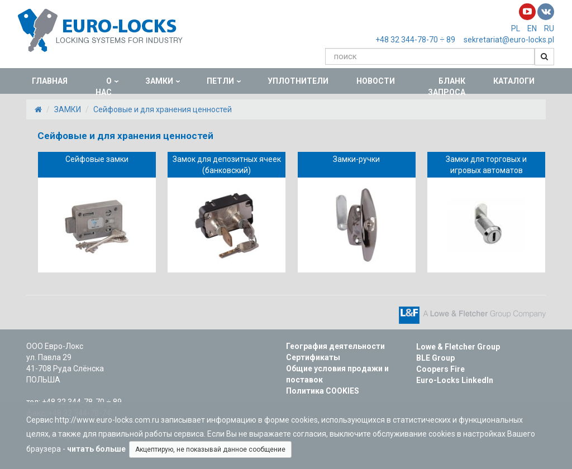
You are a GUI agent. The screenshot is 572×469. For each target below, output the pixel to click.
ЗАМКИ (159, 80)
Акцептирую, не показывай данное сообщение (210, 449)
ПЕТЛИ (220, 80)
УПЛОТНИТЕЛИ (298, 80)
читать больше (98, 448)
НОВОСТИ (375, 80)
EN (532, 28)
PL (515, 28)
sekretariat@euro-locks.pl (509, 39)
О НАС (104, 86)
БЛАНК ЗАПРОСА (446, 86)
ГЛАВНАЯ (50, 80)
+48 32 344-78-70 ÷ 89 (415, 39)
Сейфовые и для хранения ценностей (162, 109)
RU (549, 28)
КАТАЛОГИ (514, 80)
